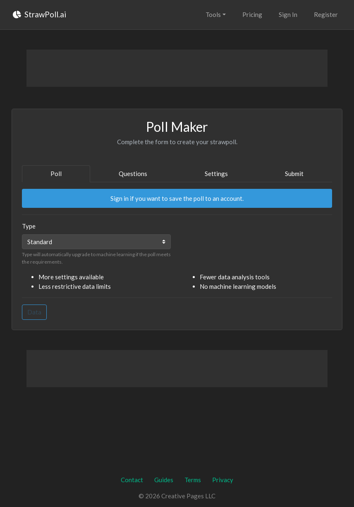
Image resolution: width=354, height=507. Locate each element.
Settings (216, 173)
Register (326, 14)
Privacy (222, 479)
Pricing (252, 14)
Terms (192, 479)
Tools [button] (213, 14)
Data (34, 312)
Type (29, 226)
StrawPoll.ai (39, 14)
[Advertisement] (177, 68)
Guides (163, 479)
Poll (56, 173)
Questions (133, 173)
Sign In (288, 14)
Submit (294, 173)
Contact (132, 479)
